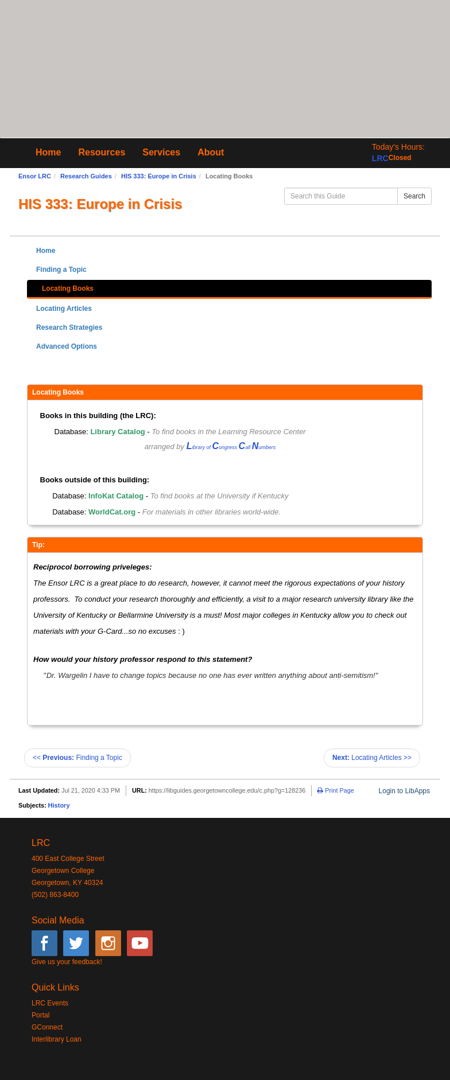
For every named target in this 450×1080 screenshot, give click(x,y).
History (59, 805)
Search (414, 196)
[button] (398, 152)
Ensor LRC (34, 176)
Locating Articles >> (372, 758)
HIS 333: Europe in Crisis (158, 176)
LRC (380, 158)
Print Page (335, 790)
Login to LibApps (404, 791)
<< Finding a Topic (77, 758)
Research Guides (86, 176)
